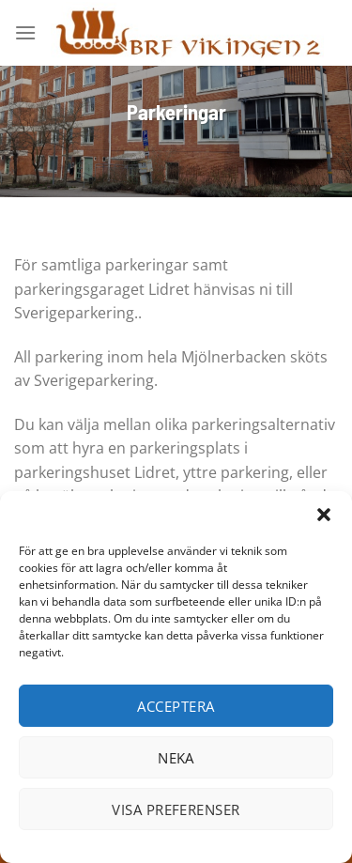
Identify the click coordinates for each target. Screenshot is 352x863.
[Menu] (25, 32)
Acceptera (175, 706)
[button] (323, 514)
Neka (176, 757)
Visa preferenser (175, 809)
